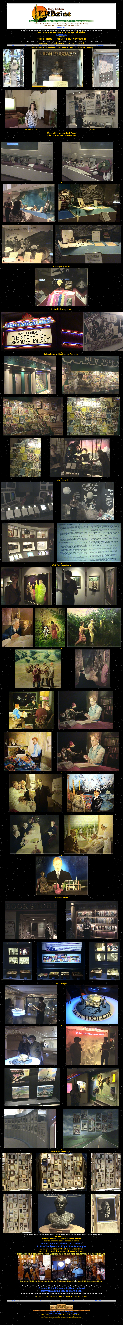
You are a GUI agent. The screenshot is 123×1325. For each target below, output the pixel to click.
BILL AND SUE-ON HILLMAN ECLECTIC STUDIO (61, 1313)
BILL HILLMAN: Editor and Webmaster (61, 1311)
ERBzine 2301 (61, 35)
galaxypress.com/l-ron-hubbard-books (61, 1290)
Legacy (77, 45)
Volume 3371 (61, 27)
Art (66, 45)
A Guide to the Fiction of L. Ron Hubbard (61, 1287)
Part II (25, 45)
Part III (40, 45)
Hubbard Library (100, 45)
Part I (13, 45)
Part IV (55, 45)
